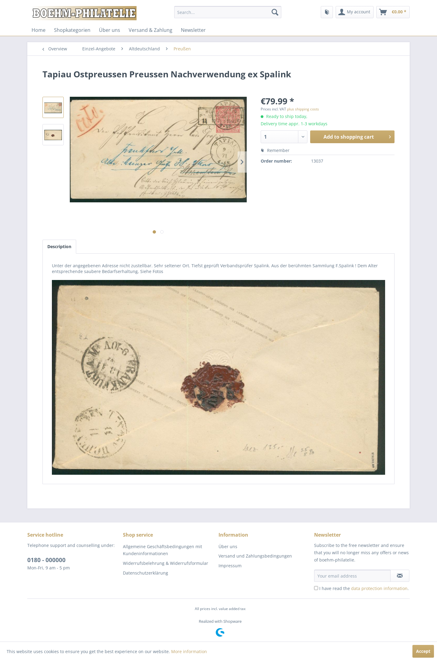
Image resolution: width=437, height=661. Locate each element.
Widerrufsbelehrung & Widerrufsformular (165, 563)
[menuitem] (227, 12)
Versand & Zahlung (150, 30)
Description (59, 246)
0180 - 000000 (46, 560)
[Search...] (227, 12)
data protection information (379, 588)
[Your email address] (352, 576)
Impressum (230, 565)
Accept (423, 651)
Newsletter (193, 30)
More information (189, 651)
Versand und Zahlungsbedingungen (255, 556)
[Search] (275, 12)
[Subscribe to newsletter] (399, 576)
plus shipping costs (303, 109)
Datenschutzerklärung (145, 573)
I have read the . (364, 588)
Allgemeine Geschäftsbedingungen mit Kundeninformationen (162, 550)
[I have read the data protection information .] (316, 588)
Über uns (109, 30)
